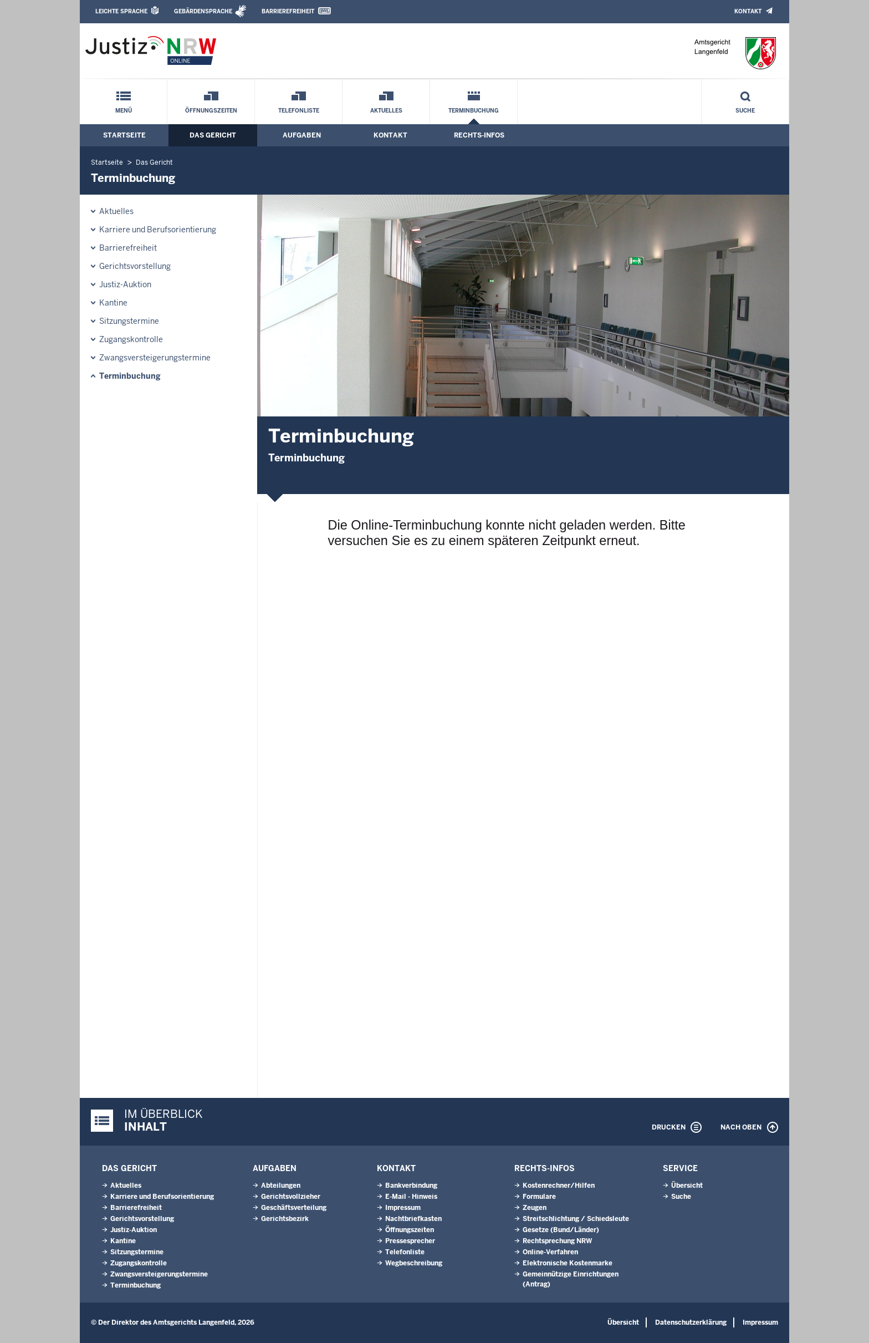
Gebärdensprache (203, 11)
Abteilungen (280, 1185)
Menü (123, 110)
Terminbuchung (473, 110)
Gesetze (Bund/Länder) (561, 1229)
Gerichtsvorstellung (135, 266)
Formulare (539, 1196)
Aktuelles (386, 110)
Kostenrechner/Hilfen (559, 1185)
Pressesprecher (410, 1241)
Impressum (403, 1207)
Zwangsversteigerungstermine (155, 358)
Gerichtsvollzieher (290, 1196)
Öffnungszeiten (211, 110)
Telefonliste (298, 110)
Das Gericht (213, 135)
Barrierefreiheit (288, 11)
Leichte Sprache (121, 11)
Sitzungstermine (129, 321)
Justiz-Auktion (125, 284)
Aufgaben (302, 135)
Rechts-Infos (479, 135)
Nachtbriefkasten (413, 1218)
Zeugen (534, 1207)
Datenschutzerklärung (691, 1322)
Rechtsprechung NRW (557, 1241)
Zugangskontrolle (131, 339)
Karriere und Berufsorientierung (157, 230)
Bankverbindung (411, 1185)
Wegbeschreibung (413, 1263)
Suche (745, 110)
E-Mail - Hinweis (411, 1196)
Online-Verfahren (550, 1252)
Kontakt (747, 11)
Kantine (113, 303)
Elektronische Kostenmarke (567, 1263)
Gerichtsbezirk (285, 1218)
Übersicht (687, 1185)
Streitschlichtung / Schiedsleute (576, 1218)
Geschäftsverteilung (293, 1207)
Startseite (124, 135)
